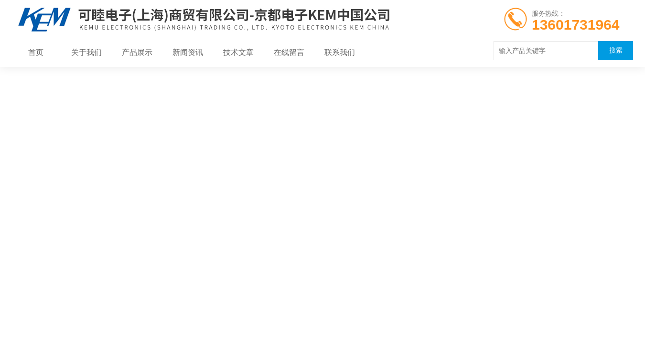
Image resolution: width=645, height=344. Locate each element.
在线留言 (289, 52)
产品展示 (137, 52)
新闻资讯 (187, 52)
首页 (35, 52)
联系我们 (339, 52)
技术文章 (238, 52)
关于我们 (86, 52)
